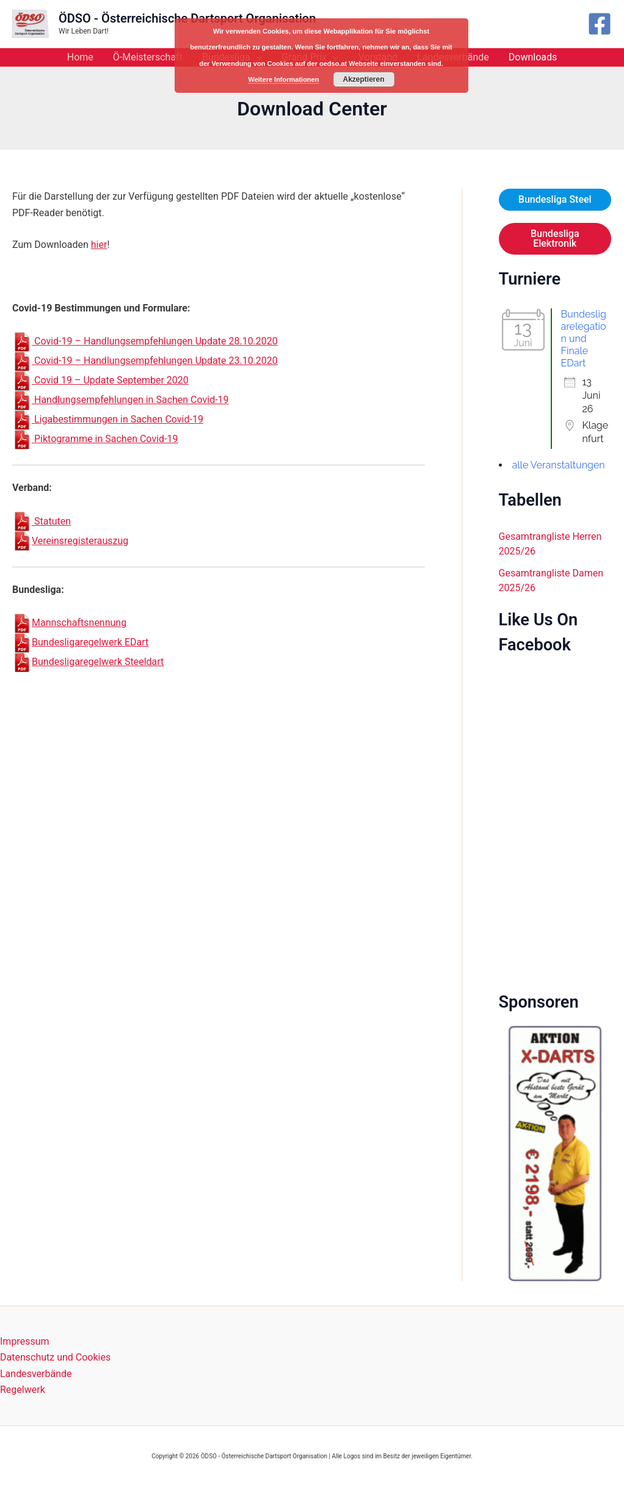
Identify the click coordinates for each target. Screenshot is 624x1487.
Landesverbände (36, 1374)
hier (99, 244)
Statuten (41, 521)
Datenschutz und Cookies (55, 1357)
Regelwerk (22, 1389)
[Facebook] (599, 24)
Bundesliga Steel (555, 199)
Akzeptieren (363, 79)
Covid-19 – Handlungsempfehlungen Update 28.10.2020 (145, 341)
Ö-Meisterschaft (148, 57)
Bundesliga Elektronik (555, 238)
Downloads (533, 57)
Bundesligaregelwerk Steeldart (88, 661)
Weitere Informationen (284, 79)
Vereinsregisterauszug (70, 541)
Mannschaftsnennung (69, 622)
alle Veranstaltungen (558, 465)
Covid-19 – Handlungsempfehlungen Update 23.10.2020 (145, 360)
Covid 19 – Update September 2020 (100, 380)
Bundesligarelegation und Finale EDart (583, 338)
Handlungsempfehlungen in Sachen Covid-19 (120, 399)
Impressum (24, 1341)
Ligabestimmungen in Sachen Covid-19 (107, 419)
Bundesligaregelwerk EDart (80, 642)
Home (80, 57)
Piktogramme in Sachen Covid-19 (95, 439)
